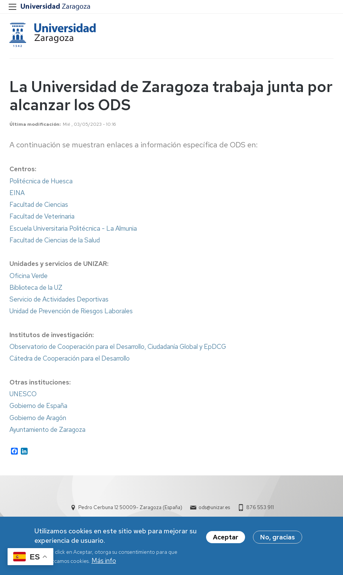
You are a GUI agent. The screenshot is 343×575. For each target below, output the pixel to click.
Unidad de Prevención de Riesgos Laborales (71, 312)
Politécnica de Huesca (41, 182)
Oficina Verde (28, 276)
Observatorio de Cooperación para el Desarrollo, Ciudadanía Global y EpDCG (117, 347)
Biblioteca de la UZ (35, 288)
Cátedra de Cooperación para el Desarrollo (69, 359)
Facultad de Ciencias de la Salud (54, 241)
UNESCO (23, 395)
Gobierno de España (38, 406)
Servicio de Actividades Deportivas (59, 300)
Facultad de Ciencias (38, 205)
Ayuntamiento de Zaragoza (47, 430)
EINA (17, 193)
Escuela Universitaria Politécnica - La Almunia (73, 229)
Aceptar (225, 537)
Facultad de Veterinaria (41, 217)
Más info (104, 560)
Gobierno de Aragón (37, 418)
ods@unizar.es (214, 508)
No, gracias (277, 537)
